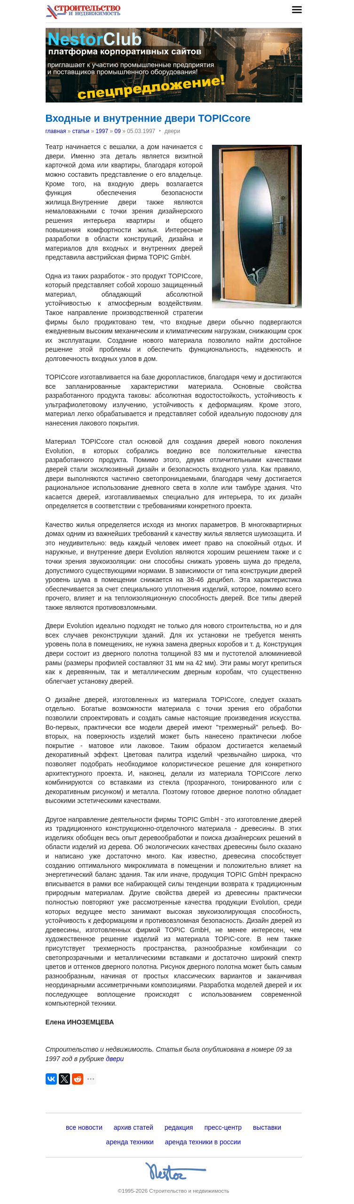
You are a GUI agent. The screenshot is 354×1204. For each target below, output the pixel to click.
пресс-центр (223, 1127)
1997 (101, 131)
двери (115, 1058)
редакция (179, 1127)
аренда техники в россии (203, 1142)
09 (117, 131)
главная (56, 131)
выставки (267, 1127)
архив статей (133, 1127)
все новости (84, 1127)
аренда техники (130, 1142)
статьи (80, 131)
